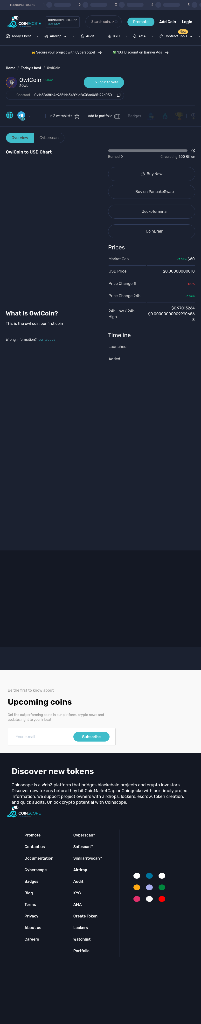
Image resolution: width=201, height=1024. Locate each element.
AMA (77, 904)
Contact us (35, 846)
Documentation (39, 858)
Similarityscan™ (87, 858)
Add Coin (167, 22)
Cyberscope (36, 870)
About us (33, 927)
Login (187, 22)
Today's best (31, 68)
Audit (78, 881)
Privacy (31, 916)
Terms (30, 904)
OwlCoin (53, 68)
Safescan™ (83, 846)
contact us (47, 340)
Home (10, 68)
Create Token (85, 916)
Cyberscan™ (84, 835)
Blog (29, 893)
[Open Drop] (151, 154)
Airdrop (80, 870)
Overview (20, 137)
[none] (56, 37)
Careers (32, 939)
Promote (141, 22)
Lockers (80, 927)
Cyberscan (49, 137)
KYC (77, 893)
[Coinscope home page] (24, 21)
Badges (134, 116)
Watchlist (82, 939)
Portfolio (81, 951)
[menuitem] (18, 37)
